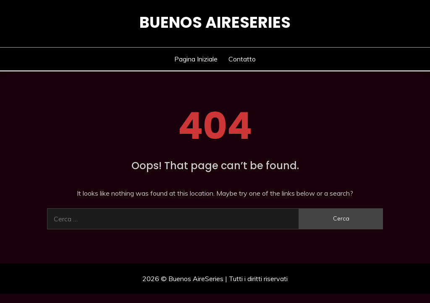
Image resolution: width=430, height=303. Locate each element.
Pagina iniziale (196, 59)
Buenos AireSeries (215, 22)
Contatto (242, 59)
